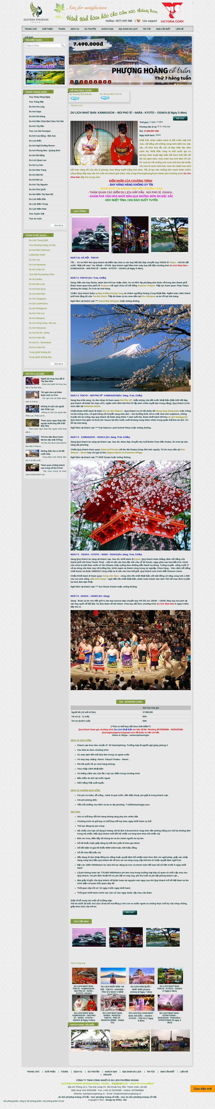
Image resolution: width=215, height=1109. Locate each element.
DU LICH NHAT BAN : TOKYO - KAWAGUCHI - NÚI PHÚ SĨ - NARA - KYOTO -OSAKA (84, 990)
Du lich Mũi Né (36, 175)
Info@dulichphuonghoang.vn (127, 1097)
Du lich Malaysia (37, 318)
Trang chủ (31, 29)
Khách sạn (107, 29)
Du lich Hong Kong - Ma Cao (42, 323)
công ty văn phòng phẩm (30, 1104)
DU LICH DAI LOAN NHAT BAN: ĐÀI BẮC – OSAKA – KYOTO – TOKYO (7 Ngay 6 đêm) (141, 1017)
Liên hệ (179, 29)
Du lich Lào (34, 260)
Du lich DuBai (35, 279)
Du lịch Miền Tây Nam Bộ (41, 194)
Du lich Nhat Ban (37, 294)
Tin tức (147, 29)
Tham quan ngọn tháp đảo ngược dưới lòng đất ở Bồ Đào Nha (53, 423)
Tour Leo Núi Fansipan (40, 131)
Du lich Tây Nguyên (38, 184)
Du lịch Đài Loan (37, 284)
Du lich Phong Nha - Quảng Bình (44, 150)
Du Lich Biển (35, 141)
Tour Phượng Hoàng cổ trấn (42, 245)
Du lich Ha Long (36, 107)
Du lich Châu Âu (37, 269)
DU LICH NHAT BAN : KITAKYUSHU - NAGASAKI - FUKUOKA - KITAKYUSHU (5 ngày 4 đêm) (170, 1018)
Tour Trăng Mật (36, 102)
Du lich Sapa (35, 111)
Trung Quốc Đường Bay (40, 357)
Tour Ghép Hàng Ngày (39, 97)
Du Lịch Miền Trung (38, 204)
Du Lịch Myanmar (37, 264)
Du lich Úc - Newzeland (40, 342)
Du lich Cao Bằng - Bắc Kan (42, 136)
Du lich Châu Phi (37, 347)
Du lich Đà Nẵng (37, 155)
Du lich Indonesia (37, 328)
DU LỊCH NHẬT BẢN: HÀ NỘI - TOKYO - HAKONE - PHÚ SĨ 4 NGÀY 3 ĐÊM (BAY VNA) (112, 990)
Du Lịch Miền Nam (38, 209)
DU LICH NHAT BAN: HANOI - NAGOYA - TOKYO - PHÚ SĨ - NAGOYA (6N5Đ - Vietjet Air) (112, 1018)
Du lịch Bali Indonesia (39, 250)
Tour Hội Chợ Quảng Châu (41, 274)
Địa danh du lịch (128, 29)
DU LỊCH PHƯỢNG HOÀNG (125, 1083)
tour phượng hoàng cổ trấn (105, 1100)
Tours (61, 29)
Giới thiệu (47, 29)
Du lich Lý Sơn (36, 165)
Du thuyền (90, 29)
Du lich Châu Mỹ (37, 337)
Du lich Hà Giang (37, 116)
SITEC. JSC (121, 1103)
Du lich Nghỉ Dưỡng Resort (42, 145)
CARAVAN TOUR (37, 255)
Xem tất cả (58, 225)
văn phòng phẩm (10, 1104)
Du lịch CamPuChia (38, 303)
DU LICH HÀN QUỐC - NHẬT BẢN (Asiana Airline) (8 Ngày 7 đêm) (141, 989)
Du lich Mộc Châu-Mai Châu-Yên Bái (46, 121)
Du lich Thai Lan (37, 313)
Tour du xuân (35, 219)
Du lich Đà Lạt (35, 180)
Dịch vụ (75, 29)
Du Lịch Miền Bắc (37, 199)
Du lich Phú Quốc (37, 189)
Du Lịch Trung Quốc (38, 240)
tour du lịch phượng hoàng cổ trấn (139, 1100)
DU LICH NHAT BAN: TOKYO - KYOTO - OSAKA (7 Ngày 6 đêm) (169, 988)
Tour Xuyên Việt (36, 214)
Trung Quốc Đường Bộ (40, 352)
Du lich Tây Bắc (36, 126)
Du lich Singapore (37, 299)
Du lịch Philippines (38, 308)
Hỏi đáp (29, 37)
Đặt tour (180, 118)
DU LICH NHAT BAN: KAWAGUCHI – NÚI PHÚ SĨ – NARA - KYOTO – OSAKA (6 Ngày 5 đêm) (83, 1016)
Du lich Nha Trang (37, 170)
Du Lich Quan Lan (37, 160)
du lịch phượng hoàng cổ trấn (73, 1100)
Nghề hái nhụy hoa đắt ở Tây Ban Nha (52, 380)
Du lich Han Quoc (37, 289)
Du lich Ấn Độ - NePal (39, 333)
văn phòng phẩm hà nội (53, 1104)
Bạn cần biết (163, 29)
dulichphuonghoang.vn (94, 1097)
